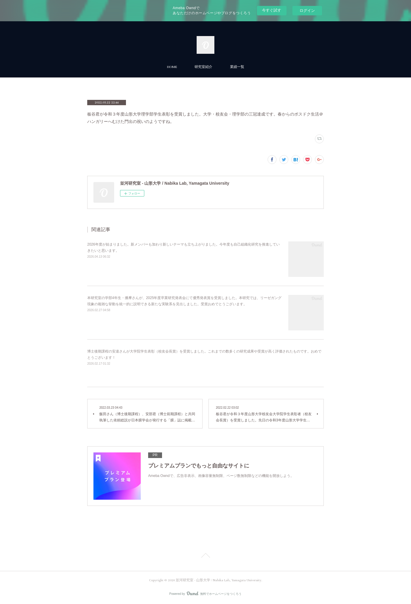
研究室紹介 (203, 67)
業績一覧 (237, 67)
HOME (172, 67)
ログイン (307, 10)
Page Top (205, 556)
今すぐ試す (271, 10)
